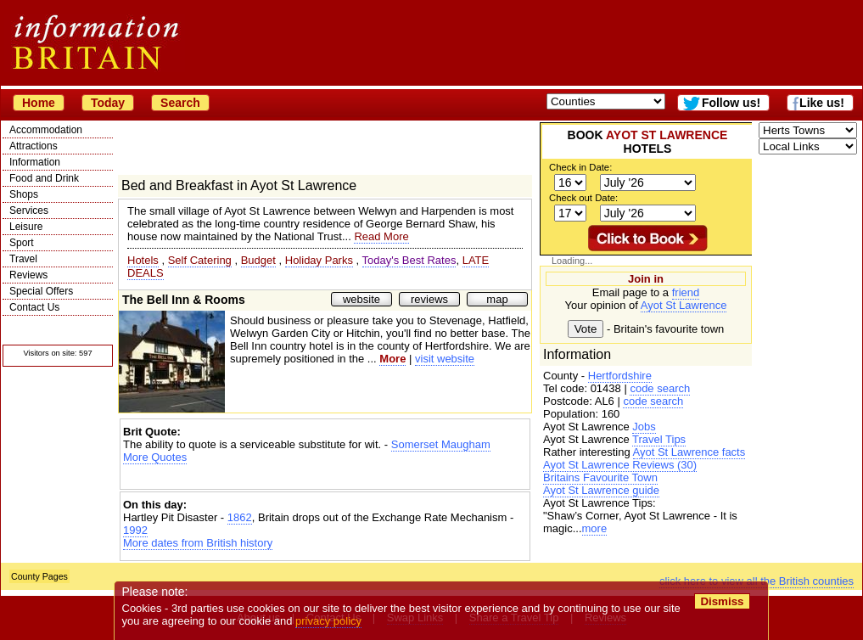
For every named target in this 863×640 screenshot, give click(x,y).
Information (34, 162)
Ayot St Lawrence (684, 305)
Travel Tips (659, 439)
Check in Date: (580, 167)
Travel (23, 259)
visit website (444, 358)
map (496, 299)
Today (108, 102)
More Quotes (155, 457)
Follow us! (731, 102)
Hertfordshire (620, 375)
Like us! (821, 102)
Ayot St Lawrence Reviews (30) (620, 464)
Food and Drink (44, 178)
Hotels (143, 260)
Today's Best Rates (409, 260)
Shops (23, 194)
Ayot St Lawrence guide (601, 490)
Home (38, 102)
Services (28, 210)
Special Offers (41, 291)
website (361, 299)
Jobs (643, 426)
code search (660, 388)
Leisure (25, 227)
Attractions (33, 146)
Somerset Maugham (440, 444)
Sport (21, 243)
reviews (429, 299)
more (595, 528)
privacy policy (328, 621)
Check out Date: (583, 198)
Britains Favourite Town (600, 477)
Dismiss (721, 601)
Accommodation (45, 130)
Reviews (28, 275)
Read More (381, 236)
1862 (239, 517)
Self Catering (200, 260)
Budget (258, 260)
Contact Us (34, 307)
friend (686, 292)
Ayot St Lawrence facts (689, 452)
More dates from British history (197, 542)
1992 (135, 530)
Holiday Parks (319, 260)
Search (180, 102)
